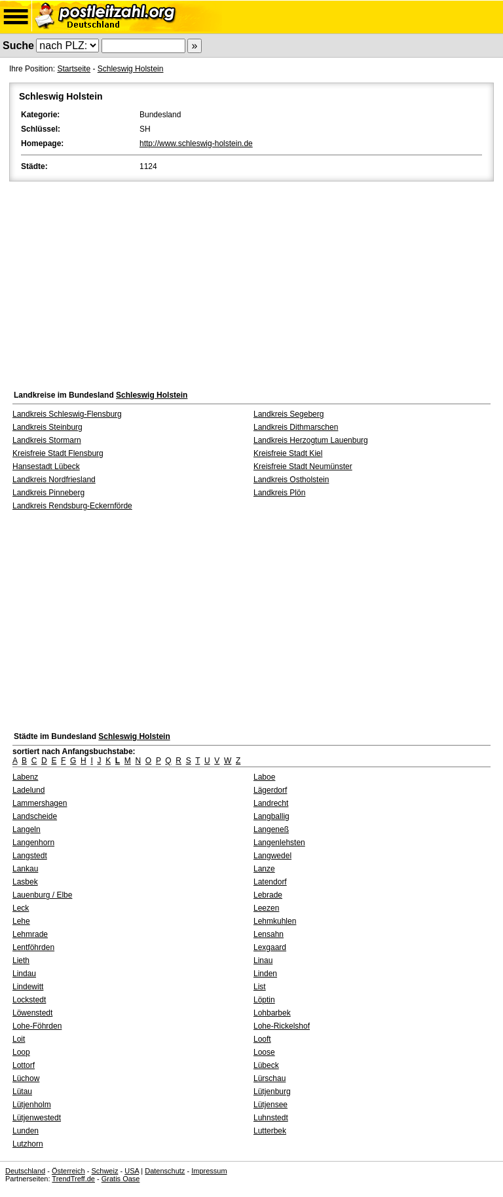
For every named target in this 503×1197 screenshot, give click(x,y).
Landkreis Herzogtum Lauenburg (310, 440)
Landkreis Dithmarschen (295, 427)
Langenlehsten (279, 842)
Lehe (21, 921)
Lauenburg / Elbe (42, 895)
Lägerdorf (270, 790)
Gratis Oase (121, 1179)
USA (131, 1171)
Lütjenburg (272, 1091)
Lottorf (23, 1065)
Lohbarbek (272, 1012)
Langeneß (271, 829)
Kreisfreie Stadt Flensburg (57, 453)
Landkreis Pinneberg (48, 492)
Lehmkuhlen (274, 921)
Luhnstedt (270, 1117)
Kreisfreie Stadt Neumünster (302, 466)
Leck (20, 908)
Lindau (24, 973)
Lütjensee (270, 1104)
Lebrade (267, 895)
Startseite (73, 68)
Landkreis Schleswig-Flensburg (67, 414)
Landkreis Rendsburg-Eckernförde (72, 505)
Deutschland (25, 1171)
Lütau (22, 1091)
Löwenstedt (32, 1012)
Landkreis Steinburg (47, 427)
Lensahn (268, 934)
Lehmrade (30, 934)
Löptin (264, 999)
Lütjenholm (31, 1104)
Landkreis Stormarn (46, 440)
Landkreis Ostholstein (291, 479)
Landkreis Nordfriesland (54, 479)
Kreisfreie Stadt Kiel (287, 453)
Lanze (264, 868)
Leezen (266, 908)
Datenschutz (165, 1171)
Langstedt (29, 855)
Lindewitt (27, 986)
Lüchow (25, 1078)
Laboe (264, 777)
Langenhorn (33, 842)
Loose (264, 1052)
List (259, 986)
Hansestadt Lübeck (46, 466)
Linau (262, 960)
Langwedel (272, 855)
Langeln (26, 829)
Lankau (25, 868)
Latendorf (270, 881)
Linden (265, 973)
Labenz (25, 777)
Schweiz (104, 1171)
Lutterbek (269, 1130)
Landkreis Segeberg (288, 414)
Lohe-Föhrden (37, 1026)
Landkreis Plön (279, 492)
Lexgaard (269, 947)
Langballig (271, 816)
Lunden (25, 1130)
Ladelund (28, 790)
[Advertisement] (251, 282)
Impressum (209, 1171)
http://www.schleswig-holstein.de (196, 143)
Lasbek (25, 881)
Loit (18, 1039)
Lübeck (266, 1065)
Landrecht (270, 803)
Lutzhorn (27, 1144)
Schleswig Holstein (131, 68)
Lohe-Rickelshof (281, 1026)
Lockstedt (29, 999)
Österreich (68, 1171)
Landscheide (34, 816)
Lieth (20, 960)
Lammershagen (39, 803)
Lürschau (269, 1078)
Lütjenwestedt (36, 1117)
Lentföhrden (33, 947)
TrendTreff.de (73, 1179)
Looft (262, 1039)
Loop (21, 1052)
